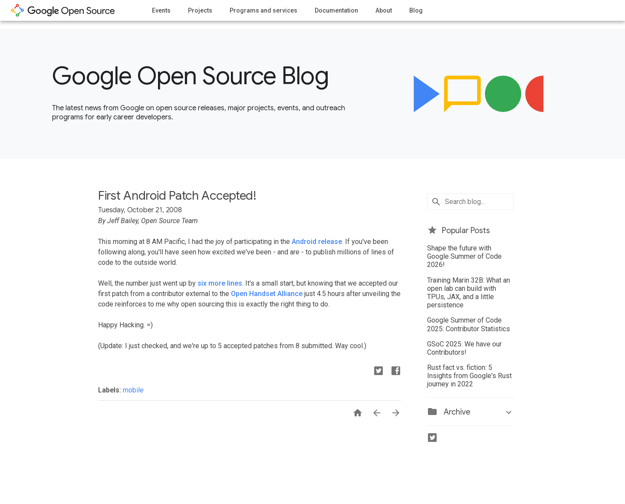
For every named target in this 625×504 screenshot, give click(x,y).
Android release (317, 241)
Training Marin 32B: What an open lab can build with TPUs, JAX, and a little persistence (468, 293)
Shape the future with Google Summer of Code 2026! (464, 256)
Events (161, 10)
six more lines (219, 283)
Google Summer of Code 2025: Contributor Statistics (468, 324)
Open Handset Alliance (267, 294)
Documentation (336, 10)
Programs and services (263, 10)
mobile (133, 390)
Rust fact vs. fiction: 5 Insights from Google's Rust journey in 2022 (469, 375)
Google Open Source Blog (190, 76)
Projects (200, 10)
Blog (416, 10)
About (383, 10)
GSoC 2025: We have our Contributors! (464, 348)
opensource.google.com (63, 10)
